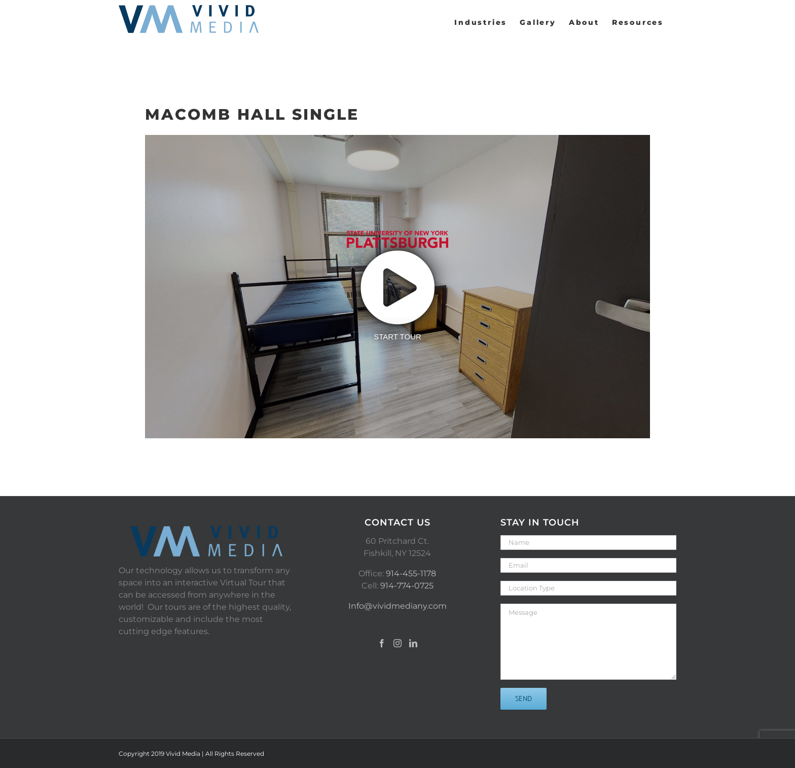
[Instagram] (397, 643)
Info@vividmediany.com (397, 606)
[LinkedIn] (413, 643)
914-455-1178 (411, 573)
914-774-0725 (406, 585)
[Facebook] (382, 643)
